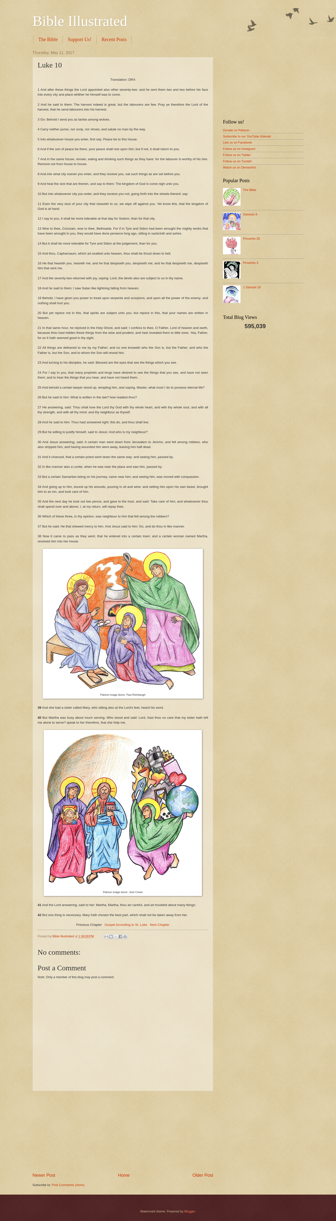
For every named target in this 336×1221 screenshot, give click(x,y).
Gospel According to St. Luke (126, 925)
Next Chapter (159, 925)
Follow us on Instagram (239, 149)
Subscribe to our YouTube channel (247, 136)
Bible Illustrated (79, 21)
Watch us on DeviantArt (239, 167)
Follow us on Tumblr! (237, 161)
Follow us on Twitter (237, 155)
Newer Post (43, 1175)
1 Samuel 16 (252, 287)
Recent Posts (114, 39)
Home (124, 1175)
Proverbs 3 (250, 263)
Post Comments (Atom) (68, 1185)
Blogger (189, 1211)
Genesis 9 (250, 214)
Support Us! (79, 39)
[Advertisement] (122, 1132)
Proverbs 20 (251, 238)
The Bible (48, 39)
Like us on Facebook (237, 142)
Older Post (202, 1175)
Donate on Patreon (236, 130)
